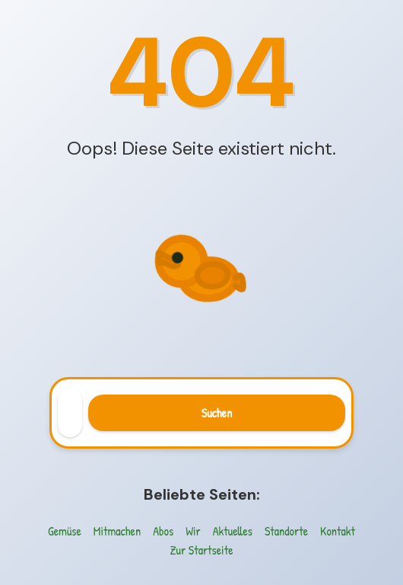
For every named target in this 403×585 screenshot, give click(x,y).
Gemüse (64, 531)
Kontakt (337, 531)
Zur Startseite (201, 550)
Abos (163, 531)
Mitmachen (117, 531)
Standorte (286, 531)
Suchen (217, 412)
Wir (193, 531)
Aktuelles (232, 531)
